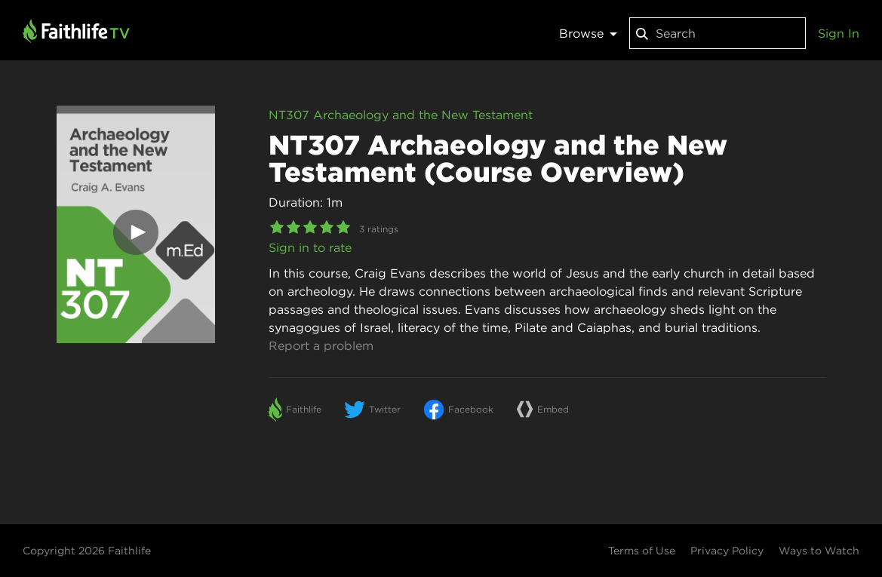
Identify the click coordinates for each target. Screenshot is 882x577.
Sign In (838, 33)
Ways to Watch (819, 550)
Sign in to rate (310, 247)
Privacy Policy (727, 550)
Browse (588, 33)
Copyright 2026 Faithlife (87, 550)
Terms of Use (641, 550)
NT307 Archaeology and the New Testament (401, 114)
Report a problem (321, 345)
